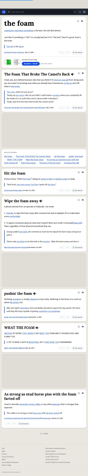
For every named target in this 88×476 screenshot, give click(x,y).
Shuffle (44, 434)
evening (46, 241)
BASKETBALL (34, 342)
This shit (10, 46)
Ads (3, 448)
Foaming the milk (71, 162)
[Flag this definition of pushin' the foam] (83, 292)
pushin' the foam (76, 156)
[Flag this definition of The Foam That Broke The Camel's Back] (83, 73)
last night (23, 231)
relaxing (33, 299)
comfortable (14, 216)
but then (34, 184)
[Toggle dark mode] (80, 12)
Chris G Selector (18, 52)
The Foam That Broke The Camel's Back (18, 108)
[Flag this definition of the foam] (82, 21)
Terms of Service (8, 457)
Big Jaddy (18, 190)
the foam (7, 52)
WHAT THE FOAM (14, 159)
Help (3, 451)
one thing (21, 241)
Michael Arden (23, 317)
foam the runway (28, 162)
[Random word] (74, 11)
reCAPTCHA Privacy (52, 457)
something (28, 30)
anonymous (47, 418)
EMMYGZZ (21, 348)
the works (15, 86)
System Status (50, 451)
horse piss (37, 413)
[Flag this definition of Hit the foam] (83, 172)
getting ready (61, 179)
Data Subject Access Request (55, 454)
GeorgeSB (24, 247)
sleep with (77, 222)
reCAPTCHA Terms (51, 459)
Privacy (4, 454)
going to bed (46, 179)
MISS (47, 342)
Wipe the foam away (34, 159)
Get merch (77, 52)
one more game (23, 184)
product (56, 95)
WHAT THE (44, 333)
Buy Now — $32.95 (30, 64)
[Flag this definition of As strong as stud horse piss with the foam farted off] (83, 393)
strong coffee (34, 404)
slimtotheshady (39, 108)
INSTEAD (8, 333)
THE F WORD (28, 333)
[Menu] (84, 12)
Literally (9, 213)
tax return (20, 95)
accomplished (54, 311)
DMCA (4, 459)
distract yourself (61, 79)
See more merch (46, 64)
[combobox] (42, 12)
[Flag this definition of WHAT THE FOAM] (83, 327)
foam (21, 46)
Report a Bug (6, 465)
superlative (9, 30)
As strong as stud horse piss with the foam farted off (22, 418)
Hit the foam (59, 156)
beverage (56, 404)
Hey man (11, 92)
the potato (14, 302)
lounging (17, 299)
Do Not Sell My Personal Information (57, 462)
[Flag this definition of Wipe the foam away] (83, 200)
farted (56, 413)
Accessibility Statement (10, 462)
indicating (19, 30)
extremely (23, 404)
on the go (68, 83)
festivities (25, 308)
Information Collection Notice (55, 448)
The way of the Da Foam (49, 162)
